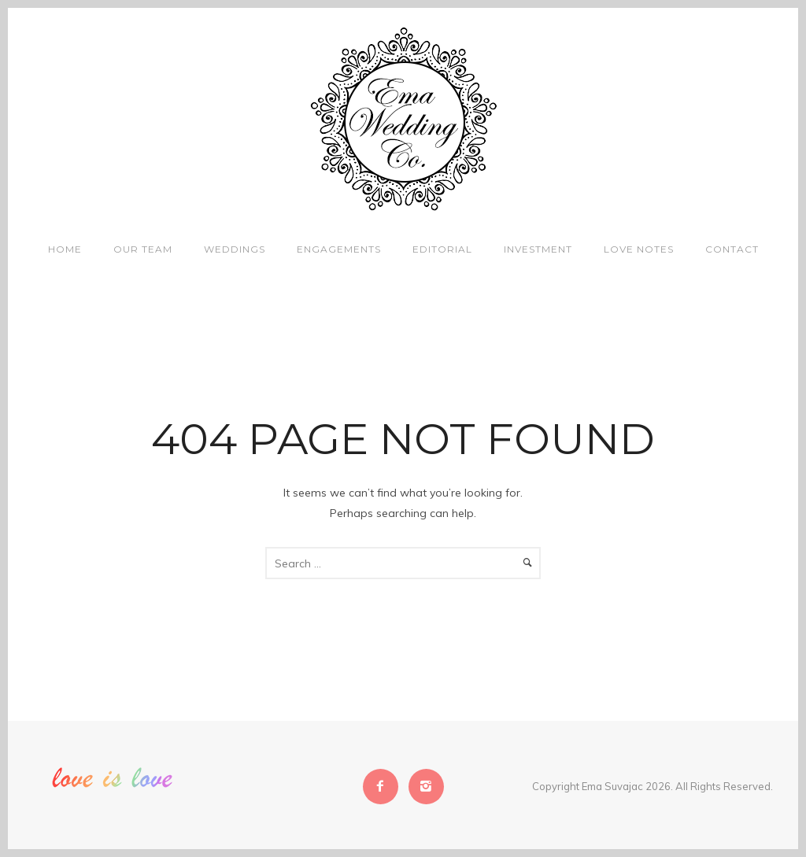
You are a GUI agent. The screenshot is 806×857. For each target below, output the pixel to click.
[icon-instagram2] (426, 786)
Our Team (142, 249)
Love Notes (639, 249)
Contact (732, 249)
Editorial (442, 249)
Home (65, 249)
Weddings (234, 249)
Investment (538, 249)
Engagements (339, 249)
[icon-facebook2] (384, 786)
